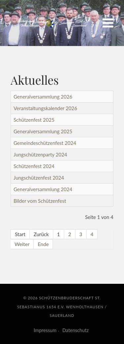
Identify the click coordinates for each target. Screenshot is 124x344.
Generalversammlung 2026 (43, 97)
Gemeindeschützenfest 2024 (45, 143)
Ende (43, 244)
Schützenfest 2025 (34, 120)
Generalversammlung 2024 (43, 189)
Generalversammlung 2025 (43, 131)
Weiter (22, 244)
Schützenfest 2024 (34, 166)
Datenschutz (75, 330)
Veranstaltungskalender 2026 (45, 108)
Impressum (45, 330)
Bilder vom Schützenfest (40, 201)
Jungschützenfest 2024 (39, 178)
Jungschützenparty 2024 (40, 154)
